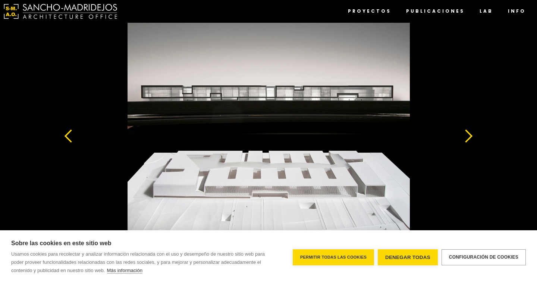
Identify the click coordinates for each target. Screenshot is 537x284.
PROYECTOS (369, 11)
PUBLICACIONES (435, 11)
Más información (124, 270)
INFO (517, 11)
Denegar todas (407, 257)
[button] (69, 136)
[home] (60, 11)
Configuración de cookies (483, 257)
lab (486, 11)
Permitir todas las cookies (333, 257)
